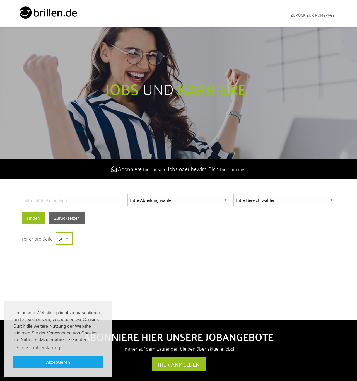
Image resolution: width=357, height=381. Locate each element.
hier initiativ (232, 169)
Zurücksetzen (67, 218)
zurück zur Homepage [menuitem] (313, 15)
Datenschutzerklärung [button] (37, 347)
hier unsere (155, 169)
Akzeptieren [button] (58, 362)
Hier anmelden (179, 364)
